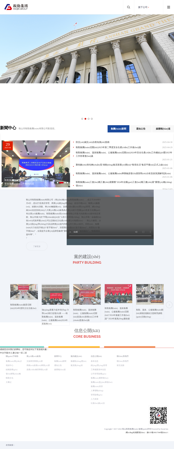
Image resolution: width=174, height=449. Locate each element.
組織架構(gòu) (11, 369)
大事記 (8, 382)
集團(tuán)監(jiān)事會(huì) (101, 382)
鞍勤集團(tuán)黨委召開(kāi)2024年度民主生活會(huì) (24, 321)
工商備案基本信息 (98, 369)
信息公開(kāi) (96, 356)
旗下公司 (142, 7)
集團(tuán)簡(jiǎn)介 (14, 361)
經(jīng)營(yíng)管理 (99, 365)
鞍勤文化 (9, 378)
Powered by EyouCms (159, 429)
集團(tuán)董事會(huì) (99, 378)
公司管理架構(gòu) (98, 374)
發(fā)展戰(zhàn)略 (13, 374)
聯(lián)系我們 (122, 356)
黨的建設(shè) (76, 356)
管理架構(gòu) (96, 395)
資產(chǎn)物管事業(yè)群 (37, 369)
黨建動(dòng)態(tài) (78, 361)
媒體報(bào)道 (163, 128)
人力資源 (94, 399)
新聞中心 (58, 356)
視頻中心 (9, 365)
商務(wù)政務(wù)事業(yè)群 (38, 365)
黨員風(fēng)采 (77, 365)
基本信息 (94, 361)
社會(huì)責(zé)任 (98, 403)
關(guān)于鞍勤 (12, 356)
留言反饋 (120, 365)
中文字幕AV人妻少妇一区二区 (13, 353)
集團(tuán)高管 (97, 386)
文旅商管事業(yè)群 (35, 361)
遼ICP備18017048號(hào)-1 (157, 432)
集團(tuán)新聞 (118, 128)
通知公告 (140, 128)
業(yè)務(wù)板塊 (34, 356)
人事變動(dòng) (97, 390)
